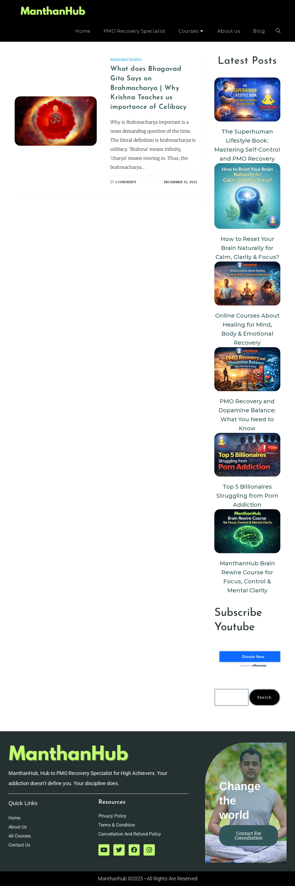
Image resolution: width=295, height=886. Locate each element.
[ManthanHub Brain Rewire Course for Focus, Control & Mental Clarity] (247, 531)
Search (264, 697)
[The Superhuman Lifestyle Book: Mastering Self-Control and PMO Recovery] (247, 99)
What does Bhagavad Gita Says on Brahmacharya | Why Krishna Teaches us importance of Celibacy (148, 88)
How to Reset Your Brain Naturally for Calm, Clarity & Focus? (247, 248)
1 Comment (125, 182)
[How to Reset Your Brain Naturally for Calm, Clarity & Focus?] (247, 196)
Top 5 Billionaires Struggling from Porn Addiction (247, 495)
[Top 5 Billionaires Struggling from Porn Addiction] (247, 455)
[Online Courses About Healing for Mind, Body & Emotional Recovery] (247, 283)
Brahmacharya (125, 59)
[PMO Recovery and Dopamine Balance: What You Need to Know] (247, 369)
